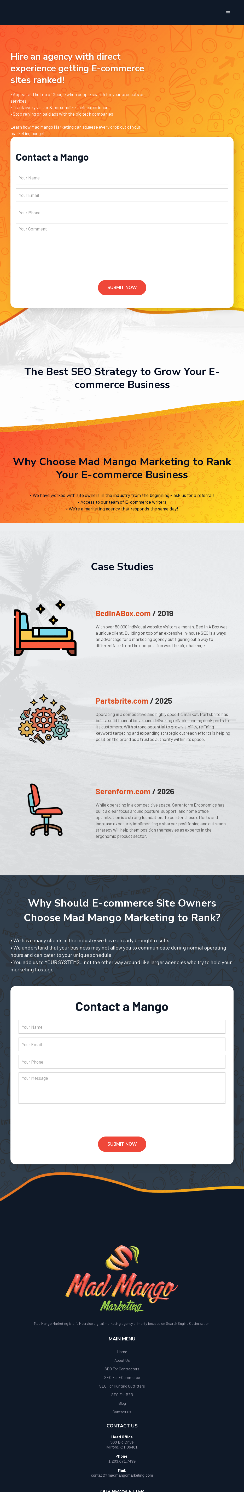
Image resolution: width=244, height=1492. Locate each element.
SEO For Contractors (122, 1368)
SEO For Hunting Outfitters (122, 1386)
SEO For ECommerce (122, 1377)
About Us (122, 1360)
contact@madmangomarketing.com (122, 1475)
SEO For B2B (122, 1394)
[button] (228, 13)
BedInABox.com (123, 613)
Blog (122, 1403)
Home (122, 1351)
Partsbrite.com (122, 700)
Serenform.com (123, 791)
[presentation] (55, 268)
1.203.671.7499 (122, 1461)
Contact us (122, 1411)
